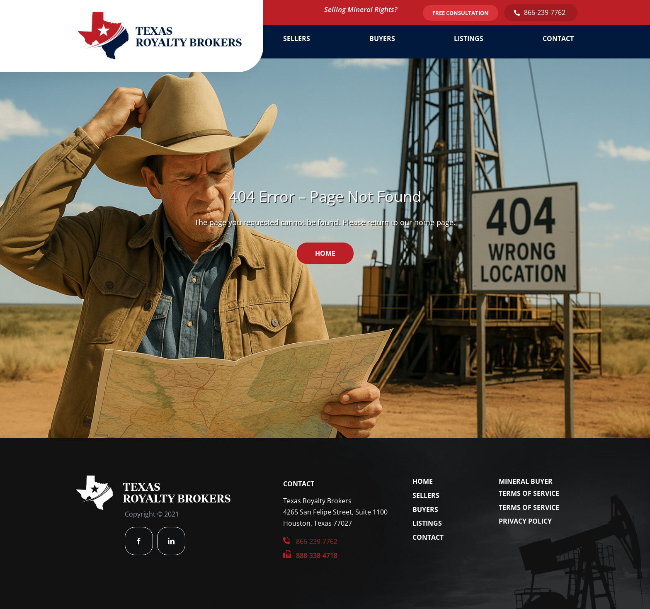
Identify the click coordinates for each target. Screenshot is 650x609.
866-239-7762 (544, 12)
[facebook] (139, 541)
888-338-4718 (316, 555)
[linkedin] (171, 541)
